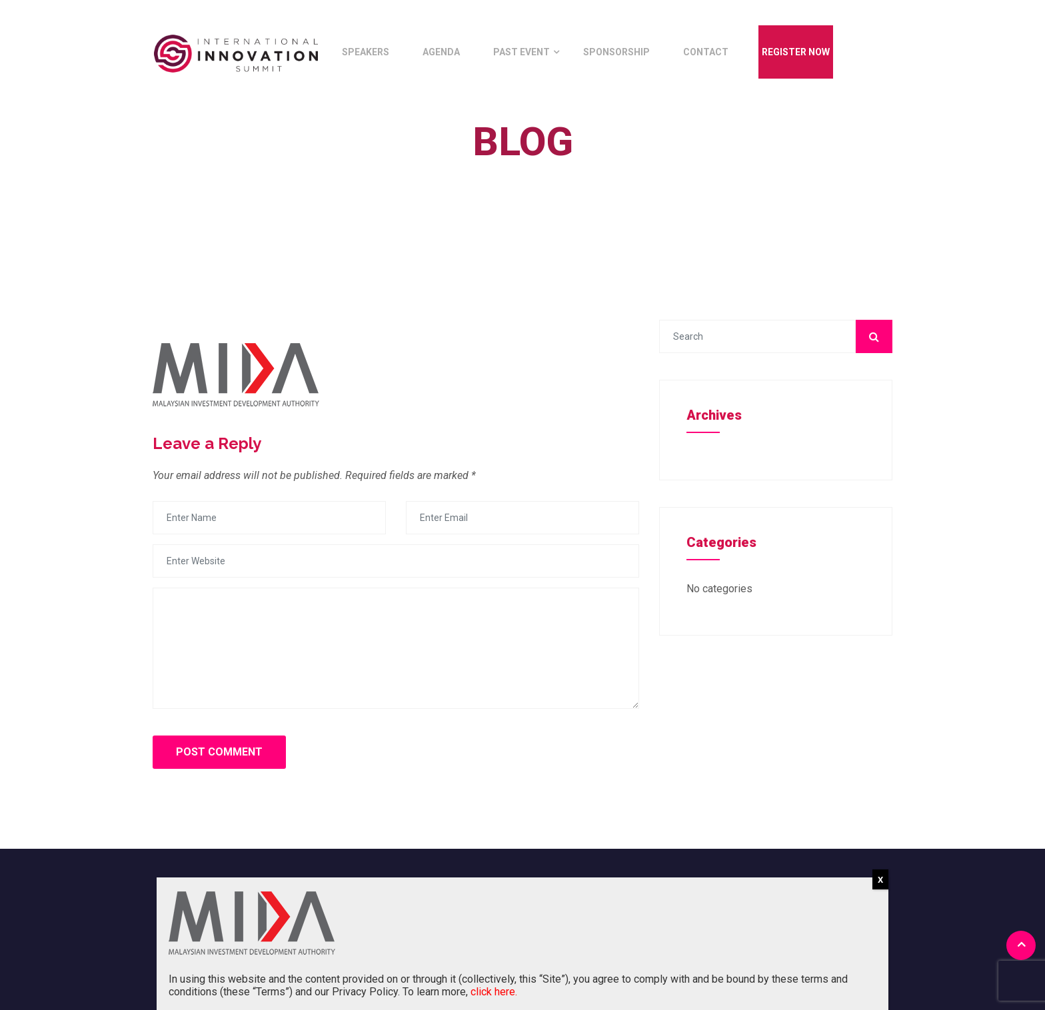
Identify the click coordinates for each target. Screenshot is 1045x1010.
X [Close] (880, 880)
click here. (494, 991)
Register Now (796, 52)
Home (512, 172)
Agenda (441, 52)
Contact (705, 52)
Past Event (521, 52)
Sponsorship (616, 52)
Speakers (365, 52)
